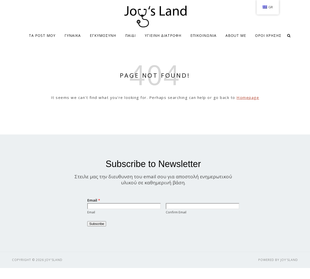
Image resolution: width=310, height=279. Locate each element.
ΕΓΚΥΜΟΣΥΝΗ (103, 35)
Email (93, 200)
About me (235, 35)
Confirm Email (176, 212)
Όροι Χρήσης (268, 35)
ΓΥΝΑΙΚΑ (72, 35)
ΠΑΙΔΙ (130, 35)
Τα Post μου (42, 35)
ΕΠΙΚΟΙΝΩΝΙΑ (203, 35)
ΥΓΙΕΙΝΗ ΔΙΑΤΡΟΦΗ (163, 35)
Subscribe (96, 224)
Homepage (248, 97)
